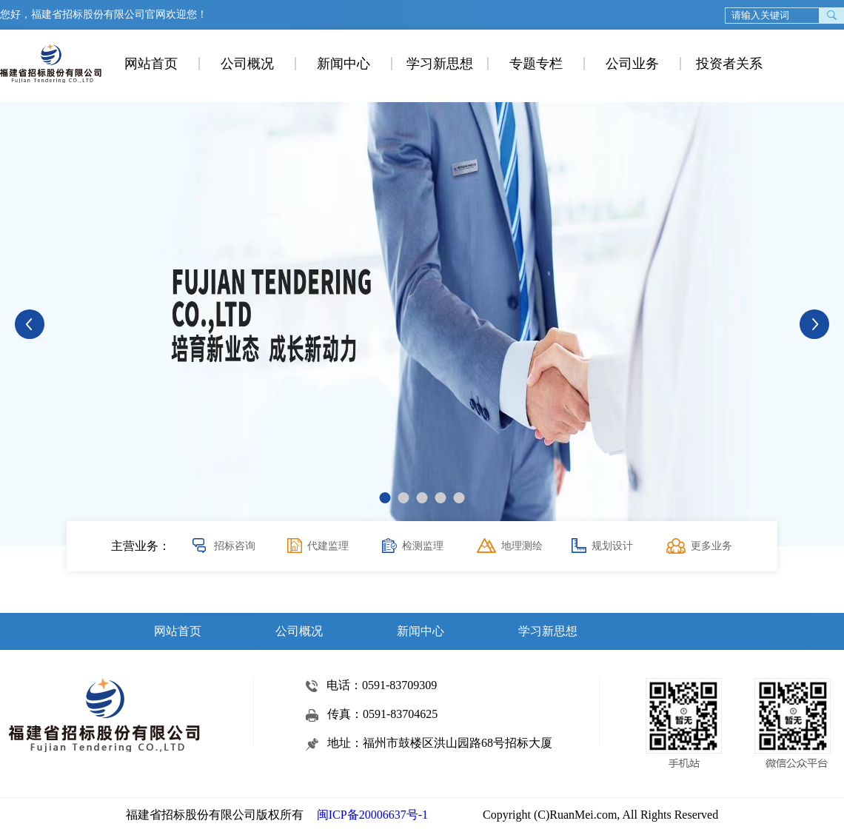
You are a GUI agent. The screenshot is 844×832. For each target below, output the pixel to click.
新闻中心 (343, 63)
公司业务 (632, 63)
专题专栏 (536, 63)
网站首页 (151, 63)
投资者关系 (729, 63)
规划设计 (612, 545)
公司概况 (247, 63)
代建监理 (328, 545)
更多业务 (711, 545)
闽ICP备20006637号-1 (372, 814)
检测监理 (422, 545)
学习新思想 (439, 63)
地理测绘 (522, 545)
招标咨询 (234, 545)
